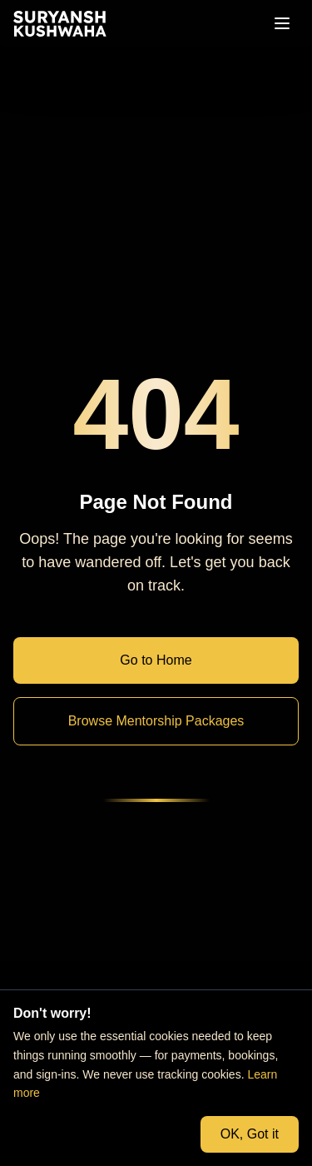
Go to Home (155, 660)
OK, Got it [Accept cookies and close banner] (249, 1134)
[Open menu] (282, 23)
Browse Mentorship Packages (156, 721)
